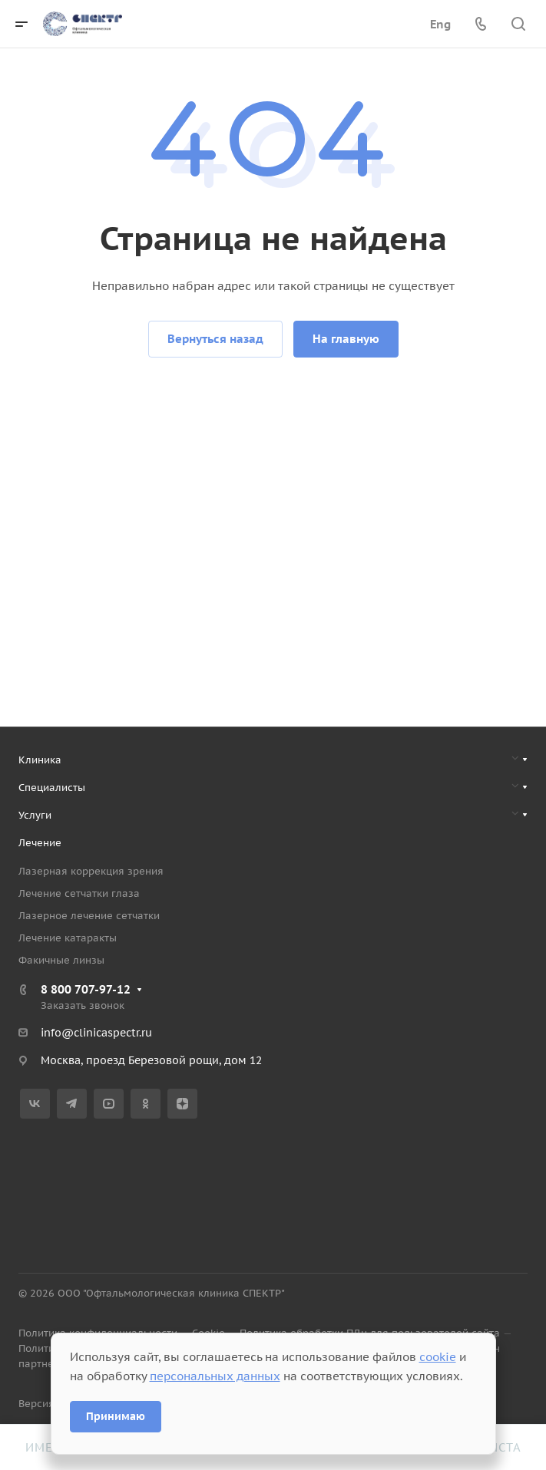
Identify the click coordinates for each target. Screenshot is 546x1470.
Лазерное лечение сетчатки (89, 915)
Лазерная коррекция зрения (91, 871)
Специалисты (51, 787)
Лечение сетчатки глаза (79, 893)
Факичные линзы (61, 960)
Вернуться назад (215, 338)
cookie (437, 1357)
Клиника (39, 759)
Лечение (39, 842)
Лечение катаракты (67, 937)
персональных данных (215, 1376)
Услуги (34, 815)
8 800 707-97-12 (86, 989)
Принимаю (115, 1416)
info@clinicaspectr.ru (96, 1033)
